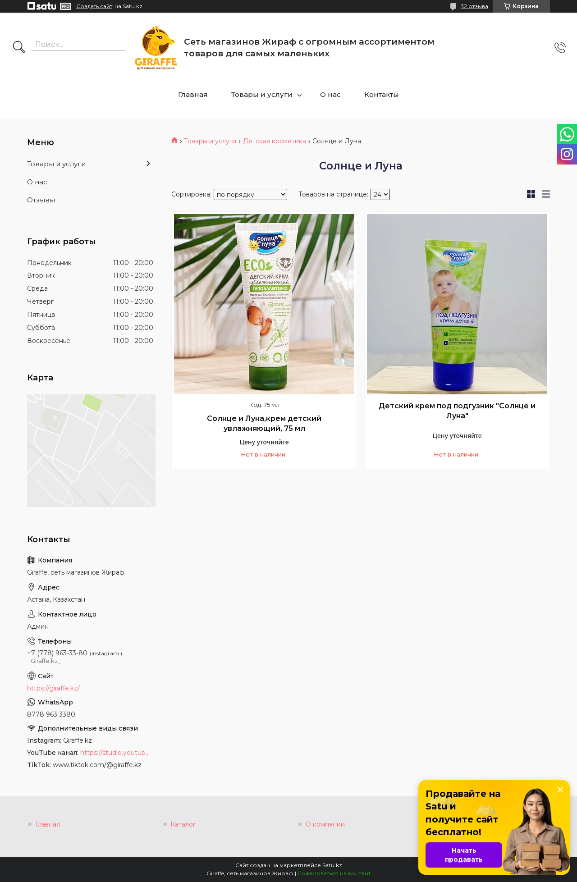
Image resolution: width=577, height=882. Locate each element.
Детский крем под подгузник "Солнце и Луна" (457, 411)
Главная (193, 94)
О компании (325, 824)
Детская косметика (274, 141)
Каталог (183, 824)
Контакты (381, 94)
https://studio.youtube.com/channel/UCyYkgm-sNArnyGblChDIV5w (116, 753)
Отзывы (41, 200)
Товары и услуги (262, 94)
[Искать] (19, 47)
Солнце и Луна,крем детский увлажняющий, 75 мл (264, 423)
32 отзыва (474, 6)
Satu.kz (332, 865)
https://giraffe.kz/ (53, 688)
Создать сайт (94, 6)
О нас (330, 94)
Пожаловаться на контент (334, 873)
